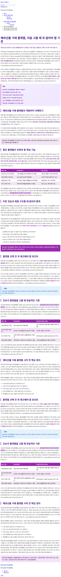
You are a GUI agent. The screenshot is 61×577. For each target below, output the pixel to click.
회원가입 (9, 18)
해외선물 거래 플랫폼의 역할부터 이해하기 (14, 89)
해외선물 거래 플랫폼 (10, 21)
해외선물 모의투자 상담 (10, 28)
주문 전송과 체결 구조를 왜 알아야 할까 (13, 95)
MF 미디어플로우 (9, 26)
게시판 (12, 24)
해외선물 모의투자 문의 (10, 29)
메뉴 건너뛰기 (5, 2)
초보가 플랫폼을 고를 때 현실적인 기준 (13, 100)
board (8, 23)
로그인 (9, 17)
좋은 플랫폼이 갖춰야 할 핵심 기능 (12, 92)
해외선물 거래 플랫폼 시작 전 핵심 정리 (13, 103)
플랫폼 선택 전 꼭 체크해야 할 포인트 (12, 98)
